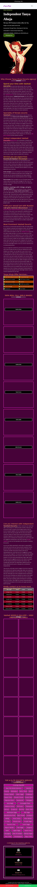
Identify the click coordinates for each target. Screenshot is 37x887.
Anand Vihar (29, 797)
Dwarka (6, 791)
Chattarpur (29, 794)
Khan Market (28, 818)
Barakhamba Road (9, 815)
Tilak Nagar (20, 827)
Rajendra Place (9, 800)
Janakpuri (30, 815)
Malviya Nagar (28, 833)
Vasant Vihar (8, 797)
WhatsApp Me (18, 1)
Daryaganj (7, 833)
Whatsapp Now (9, 35)
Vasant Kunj (28, 830)
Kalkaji (7, 818)
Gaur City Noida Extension (13, 788)
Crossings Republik (18, 785)
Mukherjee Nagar (12, 812)
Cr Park (7, 821)
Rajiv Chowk (21, 815)
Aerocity (28, 788)
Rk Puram (20, 806)
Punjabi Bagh (28, 821)
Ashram (6, 809)
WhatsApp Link (18, 864)
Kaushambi (20, 800)
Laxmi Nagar (26, 824)
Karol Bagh (10, 803)
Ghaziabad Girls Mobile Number (11, 883)
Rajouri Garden (9, 827)
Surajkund (14, 809)
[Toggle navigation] (32, 6)
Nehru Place (23, 791)
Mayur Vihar (28, 836)
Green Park (29, 809)
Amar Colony (16, 818)
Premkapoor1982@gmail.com (18, 874)
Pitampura (29, 806)
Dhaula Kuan (17, 821)
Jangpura (29, 827)
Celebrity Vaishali (21, 883)
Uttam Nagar (20, 794)
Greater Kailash (9, 794)
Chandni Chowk (18, 797)
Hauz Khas (8, 836)
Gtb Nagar (27, 812)
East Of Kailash (17, 833)
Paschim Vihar (11, 824)
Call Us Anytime (9, 885)
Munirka (21, 809)
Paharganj (29, 800)
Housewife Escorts (28, 883)
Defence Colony (9, 806)
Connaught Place (25, 803)
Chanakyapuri (18, 836)
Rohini (31, 791)
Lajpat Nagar (16, 830)
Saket (7, 830)
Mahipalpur (14, 791)
